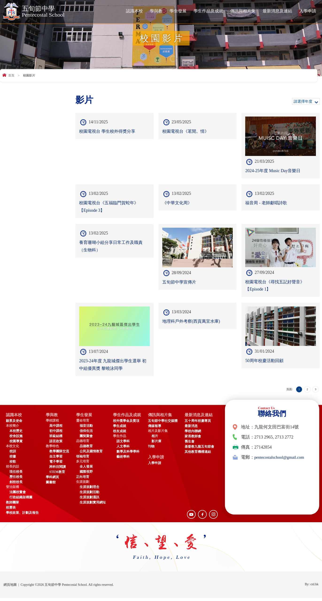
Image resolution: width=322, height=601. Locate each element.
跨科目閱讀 (57, 470)
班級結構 (55, 439)
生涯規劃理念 (89, 490)
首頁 (11, 75)
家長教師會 (196, 439)
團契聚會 (86, 439)
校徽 (12, 459)
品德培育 (82, 444)
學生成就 (119, 429)
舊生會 (193, 444)
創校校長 (16, 485)
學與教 (156, 11)
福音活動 (86, 429)
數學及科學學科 (128, 454)
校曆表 (11, 510)
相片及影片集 (161, 434)
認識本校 (134, 11)
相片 (158, 439)
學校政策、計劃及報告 (22, 516)
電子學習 (55, 464)
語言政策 (55, 444)
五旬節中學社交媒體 (166, 424)
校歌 (12, 464)
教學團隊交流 (59, 454)
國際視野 (86, 474)
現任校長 (16, 474)
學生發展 (178, 11)
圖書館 (51, 485)
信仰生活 (86, 434)
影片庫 (160, 444)
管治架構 (12, 490)
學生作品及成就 (208, 11)
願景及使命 (14, 424)
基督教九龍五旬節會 (202, 449)
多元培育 (82, 464)
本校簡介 (12, 429)
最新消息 (194, 429)
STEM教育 (57, 475)
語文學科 (123, 444)
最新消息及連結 (277, 11)
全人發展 (86, 469)
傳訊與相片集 (243, 11)
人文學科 (123, 449)
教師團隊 (12, 505)
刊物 (154, 449)
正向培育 (82, 480)
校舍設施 (16, 439)
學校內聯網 (196, 434)
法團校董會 (17, 495)
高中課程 (55, 429)
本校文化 (12, 449)
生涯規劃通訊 (89, 500)
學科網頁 (52, 480)
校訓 (12, 454)
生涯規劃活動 (89, 495)
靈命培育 (82, 423)
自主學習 (55, 459)
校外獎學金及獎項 (126, 424)
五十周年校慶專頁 (201, 424)
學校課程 (52, 423)
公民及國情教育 (91, 454)
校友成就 (119, 434)
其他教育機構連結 (201, 455)
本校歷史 (16, 434)
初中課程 (55, 434)
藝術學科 (123, 459)
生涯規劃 (82, 485)
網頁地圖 (10, 588)
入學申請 (307, 11)
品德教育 (86, 449)
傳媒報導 (157, 429)
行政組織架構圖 (20, 500)
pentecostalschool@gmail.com (281, 459)
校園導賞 (16, 444)
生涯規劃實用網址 (93, 505)
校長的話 (12, 469)
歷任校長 (16, 480)
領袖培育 (82, 459)
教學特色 (52, 449)
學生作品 (119, 439)
